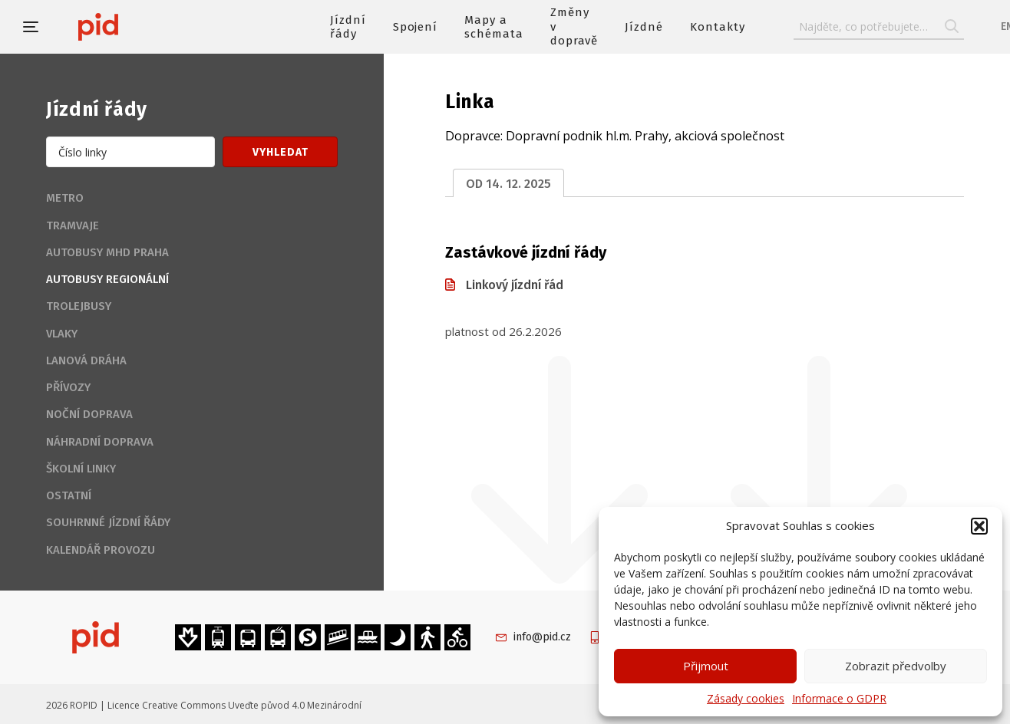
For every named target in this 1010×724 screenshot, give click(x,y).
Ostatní (68, 495)
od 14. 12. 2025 (508, 183)
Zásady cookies (745, 698)
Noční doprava (89, 414)
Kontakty (717, 27)
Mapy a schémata (493, 27)
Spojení (415, 27)
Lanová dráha (86, 360)
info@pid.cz (542, 636)
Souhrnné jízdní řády (108, 522)
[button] (979, 526)
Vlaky (62, 334)
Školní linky (81, 469)
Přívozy (68, 387)
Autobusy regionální (107, 279)
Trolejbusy (78, 306)
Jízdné (644, 27)
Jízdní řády (348, 27)
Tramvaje (72, 225)
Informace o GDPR (839, 698)
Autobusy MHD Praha (107, 252)
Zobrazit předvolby (895, 665)
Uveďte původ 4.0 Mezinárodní (294, 705)
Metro (65, 198)
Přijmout (705, 665)
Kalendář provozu (100, 550)
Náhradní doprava (99, 442)
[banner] (144, 27)
